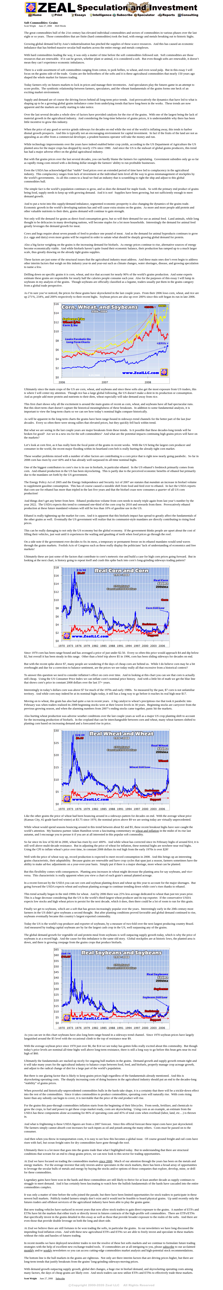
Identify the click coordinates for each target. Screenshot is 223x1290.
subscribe (168, 1246)
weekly (47, 1250)
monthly (29, 1250)
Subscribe (60, 1278)
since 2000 (105, 1161)
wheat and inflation (147, 830)
